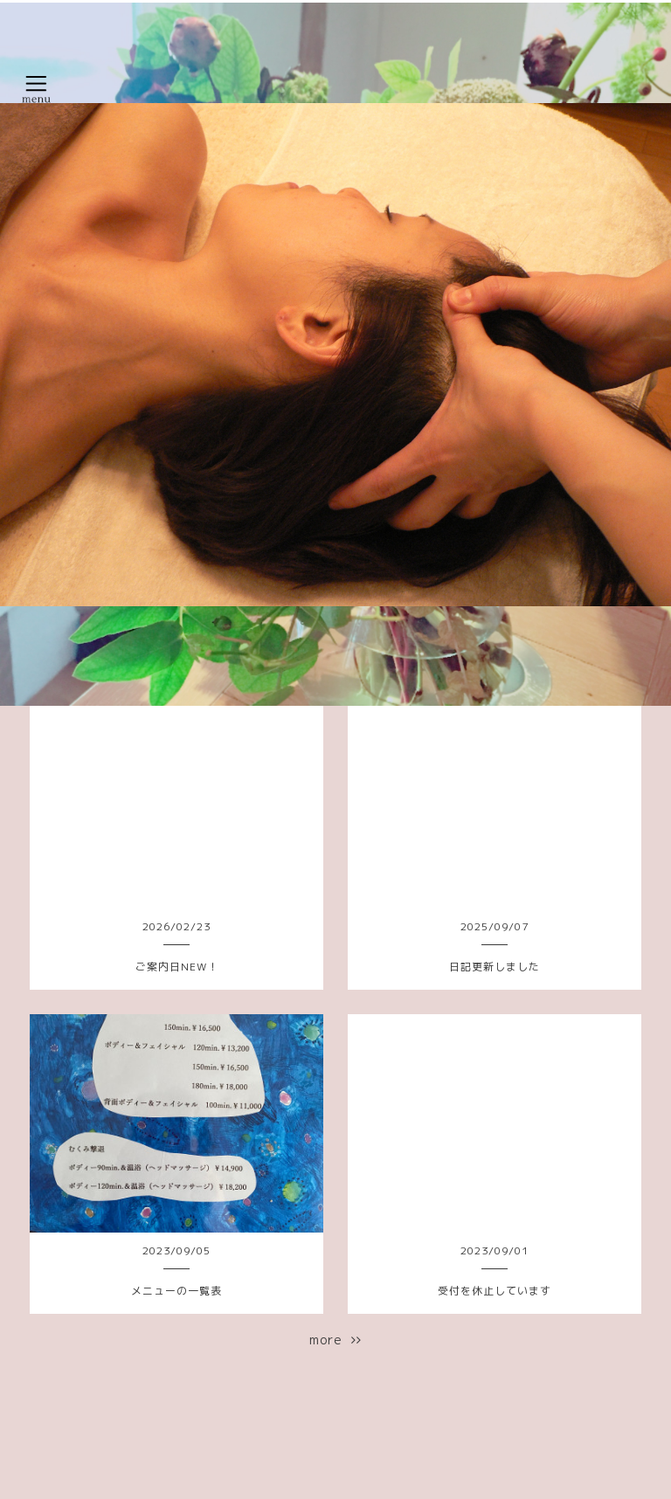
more (335, 1339)
